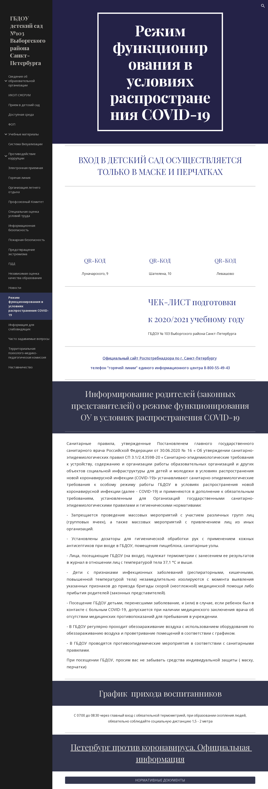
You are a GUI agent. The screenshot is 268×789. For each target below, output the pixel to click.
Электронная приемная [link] (25, 168)
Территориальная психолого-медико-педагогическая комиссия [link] (27, 352)
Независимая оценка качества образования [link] (25, 275)
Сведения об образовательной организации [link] (21, 80)
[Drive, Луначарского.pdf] (95, 223)
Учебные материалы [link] (23, 134)
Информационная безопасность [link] (21, 227)
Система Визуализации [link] (25, 144)
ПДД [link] (11, 263)
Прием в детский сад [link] (24, 105)
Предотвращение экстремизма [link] (21, 251)
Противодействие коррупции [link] (22, 156)
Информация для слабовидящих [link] (21, 327)
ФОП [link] (11, 124)
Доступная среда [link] (21, 114)
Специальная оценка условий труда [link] (23, 213)
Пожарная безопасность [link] (26, 240)
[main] (160, 72)
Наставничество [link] (20, 367)
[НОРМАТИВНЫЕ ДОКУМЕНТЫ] (160, 780)
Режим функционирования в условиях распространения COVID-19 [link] (28, 306)
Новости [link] (14, 288)
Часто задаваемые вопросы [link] (28, 339)
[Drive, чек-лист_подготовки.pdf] (103, 314)
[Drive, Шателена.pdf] (160, 223)
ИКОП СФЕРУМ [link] (19, 95)
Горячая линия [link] (19, 177)
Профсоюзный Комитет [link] (26, 202)
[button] (263, 6)
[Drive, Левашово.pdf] (225, 223)
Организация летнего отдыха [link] (24, 189)
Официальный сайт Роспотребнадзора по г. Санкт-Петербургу (160, 358)
